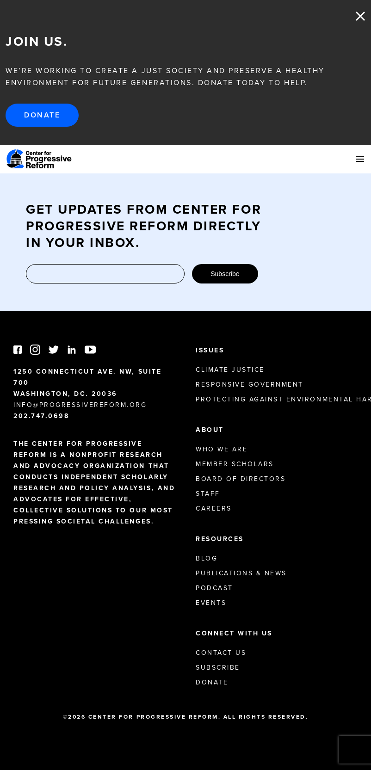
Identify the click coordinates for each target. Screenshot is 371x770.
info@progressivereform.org (80, 405)
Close (360, 16)
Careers (214, 508)
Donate (42, 115)
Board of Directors (240, 479)
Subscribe (224, 273)
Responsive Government (249, 384)
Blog (206, 558)
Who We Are (221, 449)
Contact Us (221, 653)
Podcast (214, 588)
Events (211, 603)
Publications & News (241, 573)
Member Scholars (235, 464)
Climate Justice (230, 370)
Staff (208, 494)
